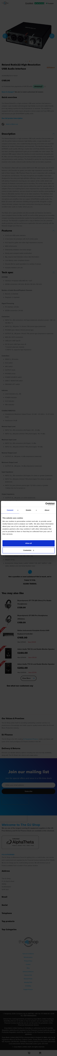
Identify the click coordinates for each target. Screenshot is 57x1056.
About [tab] (47, 510)
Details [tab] (28, 510)
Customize (28, 550)
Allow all (28, 543)
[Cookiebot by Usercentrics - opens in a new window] (45, 504)
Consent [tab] (10, 510)
